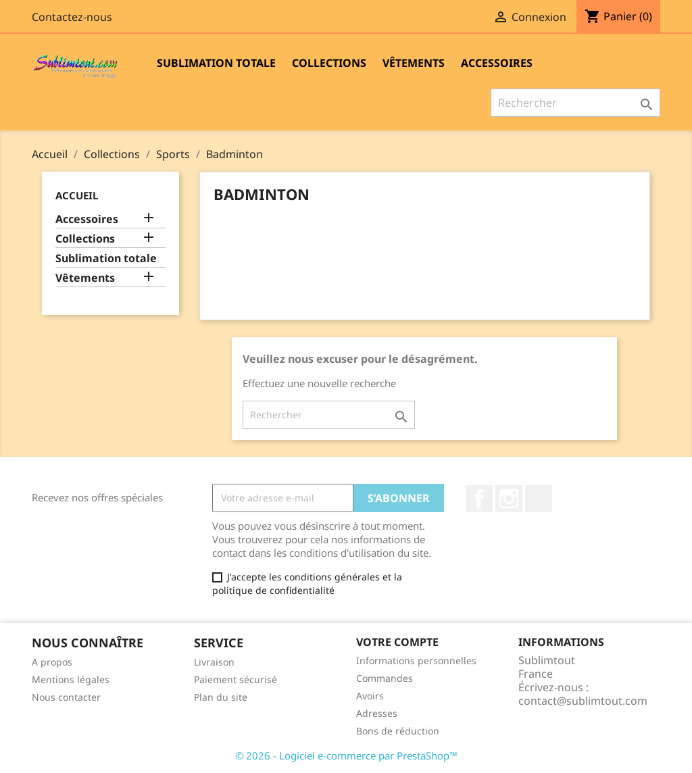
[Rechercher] (575, 103)
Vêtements (413, 62)
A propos (52, 661)
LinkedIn (538, 498)
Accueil (76, 195)
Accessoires (497, 62)
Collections (329, 62)
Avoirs (370, 695)
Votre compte (397, 641)
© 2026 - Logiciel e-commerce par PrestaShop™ (346, 755)
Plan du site (220, 697)
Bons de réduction (397, 730)
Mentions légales (70, 679)
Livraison (214, 661)
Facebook (479, 498)
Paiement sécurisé (235, 679)
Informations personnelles (416, 660)
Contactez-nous (72, 16)
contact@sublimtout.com (582, 700)
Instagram (508, 498)
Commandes (384, 678)
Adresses (376, 713)
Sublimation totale (216, 62)
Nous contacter (66, 697)
